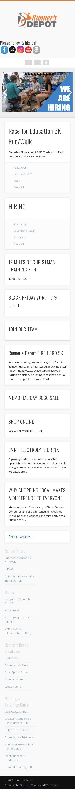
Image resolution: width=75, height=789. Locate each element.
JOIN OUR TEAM (23, 329)
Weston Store (13, 686)
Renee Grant (20, 167)
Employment (20, 237)
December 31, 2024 (24, 230)
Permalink (18, 187)
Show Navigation (61, 35)
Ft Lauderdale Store (16, 665)
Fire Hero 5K (12, 610)
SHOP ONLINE (21, 421)
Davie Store (12, 658)
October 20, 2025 (22, 174)
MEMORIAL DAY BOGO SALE (34, 397)
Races (16, 180)
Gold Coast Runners (17, 711)
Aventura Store (14, 679)
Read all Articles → (22, 536)
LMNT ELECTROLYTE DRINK (34, 449)
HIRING (17, 206)
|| (46, 62)
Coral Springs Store (16, 672)
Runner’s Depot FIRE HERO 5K (36, 352)
